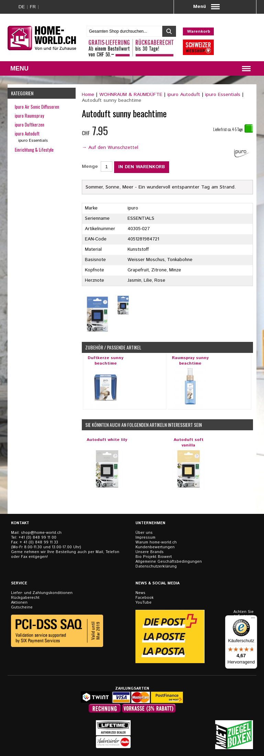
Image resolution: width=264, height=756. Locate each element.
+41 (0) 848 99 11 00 (37, 537)
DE (22, 6)
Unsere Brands (149, 552)
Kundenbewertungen (155, 547)
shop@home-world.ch (41, 533)
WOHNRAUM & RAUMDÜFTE (130, 94)
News (140, 593)
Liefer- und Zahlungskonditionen (42, 593)
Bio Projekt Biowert (153, 557)
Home (88, 94)
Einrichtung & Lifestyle (34, 149)
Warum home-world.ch (156, 542)
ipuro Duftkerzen (29, 124)
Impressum (145, 537)
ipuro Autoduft (183, 94)
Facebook (144, 598)
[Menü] (253, 619)
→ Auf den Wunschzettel (110, 147)
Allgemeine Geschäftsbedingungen (168, 561)
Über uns (144, 533)
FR (33, 6)
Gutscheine (22, 607)
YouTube (143, 602)
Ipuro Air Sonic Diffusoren (37, 106)
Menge (90, 166)
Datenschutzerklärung (156, 566)
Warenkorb (198, 31)
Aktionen (19, 602)
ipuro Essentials (222, 94)
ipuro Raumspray (29, 115)
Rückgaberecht (25, 598)
